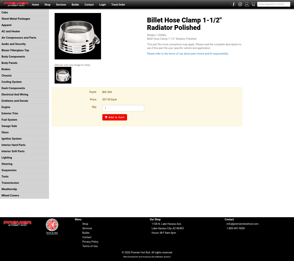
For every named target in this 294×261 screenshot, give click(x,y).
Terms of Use (90, 246)
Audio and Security (13, 44)
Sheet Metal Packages (15, 18)
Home (35, 4)
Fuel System (9, 119)
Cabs (4, 12)
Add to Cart (115, 117)
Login (102, 4)
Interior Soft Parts (13, 151)
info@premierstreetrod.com (243, 223)
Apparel (6, 25)
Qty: (94, 106)
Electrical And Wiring (14, 94)
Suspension (9, 170)
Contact (89, 4)
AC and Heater (10, 31)
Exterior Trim (9, 113)
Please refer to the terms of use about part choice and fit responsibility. (188, 53)
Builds (75, 4)
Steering (6, 164)
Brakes (5, 69)
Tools (5, 176)
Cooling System (11, 82)
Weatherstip (9, 189)
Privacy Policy (90, 241)
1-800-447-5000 (236, 228)
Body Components (13, 56)
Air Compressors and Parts (18, 37)
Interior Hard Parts (13, 145)
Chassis (6, 75)
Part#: (93, 92)
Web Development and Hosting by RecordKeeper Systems (147, 257)
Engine (5, 107)
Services (61, 4)
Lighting (6, 157)
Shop (47, 4)
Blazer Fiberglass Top (15, 50)
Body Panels (9, 63)
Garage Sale (9, 126)
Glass (5, 132)
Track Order (118, 4)
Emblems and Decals (14, 100)
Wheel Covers (10, 195)
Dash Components (13, 88)
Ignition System (11, 138)
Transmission (10, 183)
